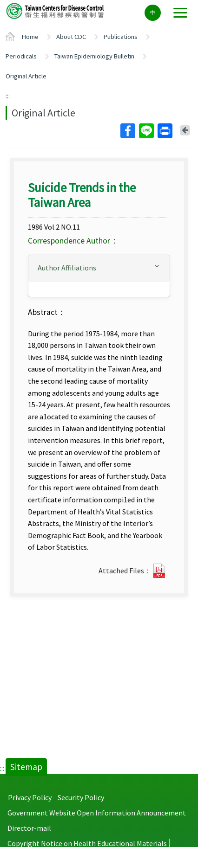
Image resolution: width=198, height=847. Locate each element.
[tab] (99, 268)
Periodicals (21, 56)
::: (8, 95)
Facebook (127, 130)
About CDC (71, 36)
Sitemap (26, 766)
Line (146, 130)
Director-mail (29, 828)
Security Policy (81, 797)
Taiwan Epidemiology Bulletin (94, 56)
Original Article (26, 76)
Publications (121, 36)
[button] (99, 268)
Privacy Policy (30, 797)
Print (164, 130)
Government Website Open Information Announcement (96, 812)
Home (30, 36)
